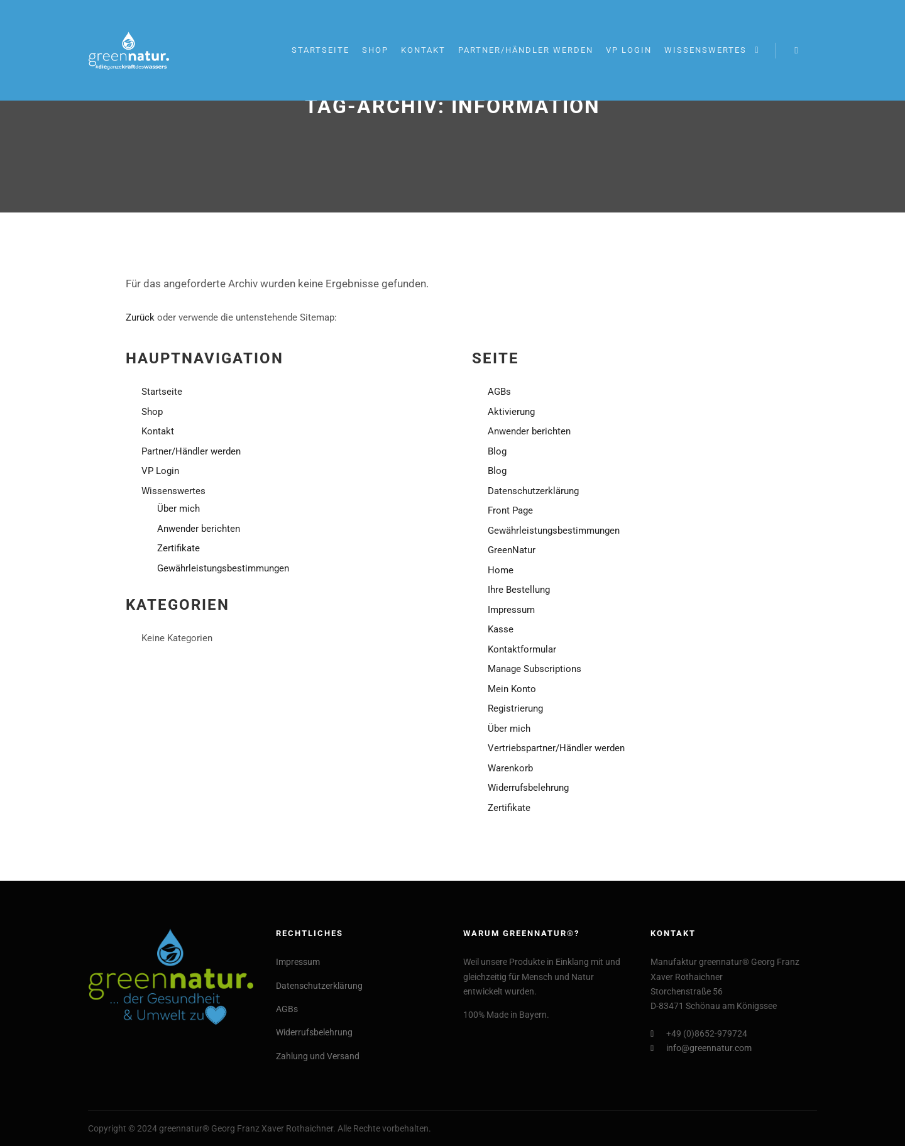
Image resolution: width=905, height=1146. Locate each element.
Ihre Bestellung (519, 589)
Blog (497, 451)
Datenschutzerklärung (533, 491)
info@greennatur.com (701, 1048)
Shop (152, 411)
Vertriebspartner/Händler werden (556, 748)
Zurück (140, 317)
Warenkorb (510, 768)
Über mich (178, 508)
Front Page (510, 510)
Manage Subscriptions (534, 669)
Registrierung (515, 708)
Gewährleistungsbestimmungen (223, 568)
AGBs (499, 391)
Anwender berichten (198, 528)
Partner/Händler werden (191, 451)
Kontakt (157, 431)
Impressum (511, 609)
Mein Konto (512, 689)
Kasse (500, 629)
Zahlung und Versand (317, 1056)
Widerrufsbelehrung (528, 787)
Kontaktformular (522, 649)
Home (500, 570)
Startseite (161, 391)
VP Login (160, 471)
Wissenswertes (173, 491)
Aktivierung (511, 411)
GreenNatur (511, 550)
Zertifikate (178, 548)
